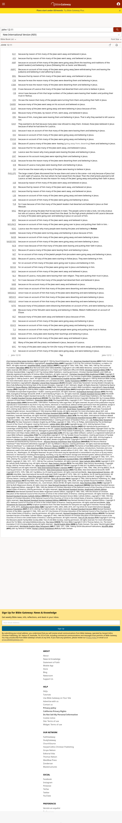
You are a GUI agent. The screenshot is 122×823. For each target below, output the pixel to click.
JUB (14, 182)
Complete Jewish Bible (101, 376)
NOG (14, 228)
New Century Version (57, 463)
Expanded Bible (41, 400)
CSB (14, 80)
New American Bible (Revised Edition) (42, 448)
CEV (14, 100)
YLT (14, 351)
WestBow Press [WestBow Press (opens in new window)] (50, 760)
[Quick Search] (57, 29)
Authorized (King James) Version (64, 426)
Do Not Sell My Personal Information (60, 714)
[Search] (117, 29)
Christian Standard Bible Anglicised (84, 374)
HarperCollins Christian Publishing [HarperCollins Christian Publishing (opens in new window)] (58, 747)
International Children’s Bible (60, 415)
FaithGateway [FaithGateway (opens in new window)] (49, 737)
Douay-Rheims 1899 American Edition (31, 387)
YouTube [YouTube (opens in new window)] (47, 795)
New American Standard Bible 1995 (68, 459)
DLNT (13, 108)
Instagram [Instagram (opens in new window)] (47, 782)
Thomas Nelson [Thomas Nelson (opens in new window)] (50, 756)
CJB (14, 93)
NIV (14, 263)
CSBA (13, 84)
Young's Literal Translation (43, 528)
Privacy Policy (91, 637)
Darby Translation (72, 381)
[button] (118, 4)
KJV (14, 187)
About (45, 655)
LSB (14, 195)
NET (14, 254)
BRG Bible (20, 368)
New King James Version (38, 476)
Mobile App (48, 665)
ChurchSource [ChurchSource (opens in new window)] (49, 743)
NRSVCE (12, 297)
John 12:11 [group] (6, 45)
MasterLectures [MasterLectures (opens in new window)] (50, 767)
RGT (14, 316)
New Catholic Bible (87, 461)
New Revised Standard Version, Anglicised (65, 485)
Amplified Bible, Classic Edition (40, 365)
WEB (14, 338)
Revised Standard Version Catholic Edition (80, 513)
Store (45, 669)
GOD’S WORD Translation (67, 407)
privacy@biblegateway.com (12, 640)
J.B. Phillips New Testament (101, 420)
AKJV (14, 191)
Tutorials (47, 694)
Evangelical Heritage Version (88, 391)
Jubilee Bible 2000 (57, 424)
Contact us (48, 704)
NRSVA (13, 288)
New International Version (58, 470)
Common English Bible (42, 376)
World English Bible (62, 524)
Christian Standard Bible (95, 370)
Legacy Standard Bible (63, 428)
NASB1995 (11, 241)
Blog (45, 672)
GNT (14, 156)
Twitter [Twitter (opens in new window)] (46, 792)
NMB (14, 284)
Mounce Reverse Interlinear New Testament (62, 441)
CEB (14, 89)
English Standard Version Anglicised (26, 398)
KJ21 (14, 54)
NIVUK (13, 267)
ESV (14, 135)
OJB (14, 310)
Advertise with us (50, 701)
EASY (14, 124)
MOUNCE (12, 224)
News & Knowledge (51, 659)
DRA (14, 113)
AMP (14, 62)
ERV (14, 117)
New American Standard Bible (46, 457)
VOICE (13, 333)
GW (14, 152)
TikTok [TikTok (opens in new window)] (46, 789)
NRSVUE (12, 301)
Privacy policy (49, 708)
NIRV (14, 258)
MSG (14, 211)
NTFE (13, 305)
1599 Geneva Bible (13, 402)
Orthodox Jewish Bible (30, 507)
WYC (14, 346)
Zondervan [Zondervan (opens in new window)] (48, 763)
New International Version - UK (100, 472)
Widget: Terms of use (52, 724)
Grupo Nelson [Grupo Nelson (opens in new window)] (49, 750)
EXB (14, 143)
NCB (14, 245)
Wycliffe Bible (107, 526)
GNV (14, 148)
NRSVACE (12, 293)
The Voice (50, 522)
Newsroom (48, 675)
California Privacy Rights (54, 711)
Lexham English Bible (49, 433)
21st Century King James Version (19, 361)
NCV (14, 250)
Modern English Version (24, 439)
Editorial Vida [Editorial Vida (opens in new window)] (49, 753)
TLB (14, 204)
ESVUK (13, 139)
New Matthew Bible (88, 483)
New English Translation (46, 465)
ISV (14, 169)
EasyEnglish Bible (63, 389)
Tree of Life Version (86, 517)
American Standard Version (85, 361)
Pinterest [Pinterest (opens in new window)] (47, 786)
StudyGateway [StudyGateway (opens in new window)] (49, 740)
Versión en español (51, 808)
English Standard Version (90, 394)
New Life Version (58, 478)
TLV (14, 329)
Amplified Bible (52, 363)
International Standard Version (79, 418)
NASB (13, 237)
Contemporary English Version (63, 378)
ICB (14, 165)
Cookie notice (49, 718)
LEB (14, 200)
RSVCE (13, 325)
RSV (14, 321)
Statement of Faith (51, 662)
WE (14, 342)
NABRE (13, 233)
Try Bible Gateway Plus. (60, 10)
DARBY (13, 104)
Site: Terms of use (51, 721)
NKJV (14, 271)
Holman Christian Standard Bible (49, 413)
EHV (14, 130)
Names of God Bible (61, 446)
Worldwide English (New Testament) (35, 526)
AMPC (13, 69)
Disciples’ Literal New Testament (45, 383)
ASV (14, 58)
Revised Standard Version (81, 509)
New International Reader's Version (52, 467)
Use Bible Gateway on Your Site (57, 698)
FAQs (45, 691)
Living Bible (28, 435)
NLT (14, 280)
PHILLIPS (12, 173)
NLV (14, 275)
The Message (67, 437)
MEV (14, 220)
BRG (14, 76)
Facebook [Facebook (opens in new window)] (47, 779)
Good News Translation (76, 409)
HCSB (13, 160)
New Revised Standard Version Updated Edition (39, 500)
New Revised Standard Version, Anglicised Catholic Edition (82, 489)
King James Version (26, 426)
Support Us (48, 679)
